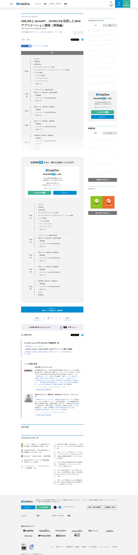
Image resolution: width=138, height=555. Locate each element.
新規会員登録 (39, 193)
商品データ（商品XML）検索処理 (44, 107)
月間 (110, 25)
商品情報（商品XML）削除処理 (43, 135)
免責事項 (77, 547)
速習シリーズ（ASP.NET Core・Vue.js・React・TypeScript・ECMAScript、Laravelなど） (56, 380)
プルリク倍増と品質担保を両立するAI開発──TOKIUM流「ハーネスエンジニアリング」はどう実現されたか (69, 464)
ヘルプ (52, 547)
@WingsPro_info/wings (42, 409)
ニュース (38, 4)
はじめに (37, 58)
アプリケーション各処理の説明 (43, 89)
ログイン (64, 193)
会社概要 (83, 547)
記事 (45, 4)
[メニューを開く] (11, 4)
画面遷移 (38, 95)
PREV (36, 318)
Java (23, 39)
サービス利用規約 (92, 547)
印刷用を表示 (26, 335)
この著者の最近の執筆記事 (43, 389)
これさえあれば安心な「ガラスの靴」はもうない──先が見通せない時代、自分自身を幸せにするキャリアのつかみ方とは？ (70, 472)
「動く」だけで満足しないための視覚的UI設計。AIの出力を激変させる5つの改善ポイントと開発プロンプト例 (70, 482)
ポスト (74, 40)
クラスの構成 (38, 72)
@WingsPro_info (65, 407)
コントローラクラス (42, 78)
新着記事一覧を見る (103, 180)
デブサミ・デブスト (55, 4)
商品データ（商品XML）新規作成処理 (45, 92)
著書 (45, 407)
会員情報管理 (69, 547)
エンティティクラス (42, 81)
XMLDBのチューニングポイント (35, 346)
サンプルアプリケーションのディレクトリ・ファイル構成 (51, 70)
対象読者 (37, 61)
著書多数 (69, 384)
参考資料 (41, 295)
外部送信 (114, 547)
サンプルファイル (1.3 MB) (40, 46)
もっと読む (27, 354)
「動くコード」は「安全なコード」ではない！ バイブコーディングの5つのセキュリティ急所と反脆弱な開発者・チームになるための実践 (104, 62)
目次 (66, 53)
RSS (56, 407)
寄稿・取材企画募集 (94, 507)
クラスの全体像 (40, 75)
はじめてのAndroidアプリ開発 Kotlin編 (50, 384)
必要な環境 (37, 64)
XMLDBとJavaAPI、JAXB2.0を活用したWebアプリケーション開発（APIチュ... (49, 352)
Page (27, 71)
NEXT (68, 318)
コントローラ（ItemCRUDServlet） (46, 98)
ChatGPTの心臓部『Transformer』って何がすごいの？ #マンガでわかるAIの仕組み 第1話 (70, 446)
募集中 (60, 405)
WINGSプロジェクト (42, 376)
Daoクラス (39, 84)
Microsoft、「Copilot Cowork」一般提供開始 (37, 456)
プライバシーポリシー (104, 547)
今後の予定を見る (102, 213)
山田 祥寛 (23, 32)
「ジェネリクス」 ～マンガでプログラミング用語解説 (102, 156)
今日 (95, 25)
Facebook (64, 409)
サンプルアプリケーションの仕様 (44, 67)
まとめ (40, 292)
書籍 (65, 4)
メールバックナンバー (52, 188)
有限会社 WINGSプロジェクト (64, 399)
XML (28, 39)
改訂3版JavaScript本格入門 (48, 382)
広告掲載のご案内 (109, 507)
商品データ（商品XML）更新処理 (44, 121)
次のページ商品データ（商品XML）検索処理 (52, 309)
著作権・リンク (60, 547)
